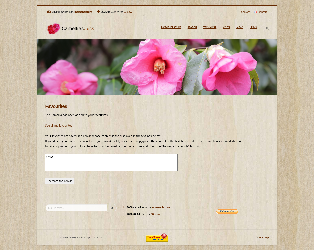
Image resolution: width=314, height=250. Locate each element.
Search (192, 27)
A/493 (111, 162)
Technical (209, 27)
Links (253, 27)
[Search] (267, 28)
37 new (128, 12)
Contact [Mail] (243, 12)
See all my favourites (58, 125)
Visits (226, 27)
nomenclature (83, 12)
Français (260, 12)
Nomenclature (171, 27)
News (239, 27)
